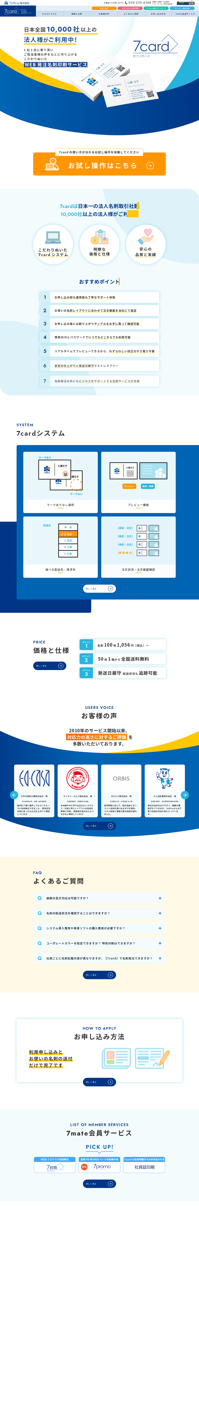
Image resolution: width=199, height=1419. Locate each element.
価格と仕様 (76, 13)
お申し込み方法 (158, 13)
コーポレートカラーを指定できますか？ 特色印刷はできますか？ (103, 943)
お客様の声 (104, 13)
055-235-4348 (140, 3)
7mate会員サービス (185, 13)
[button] (14, 795)
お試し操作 (104, 8)
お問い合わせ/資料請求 (130, 8)
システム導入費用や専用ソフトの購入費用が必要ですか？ (103, 928)
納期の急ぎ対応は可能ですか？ (103, 898)
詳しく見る (99, 588)
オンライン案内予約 (182, 8)
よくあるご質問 (131, 13)
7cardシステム (49, 13)
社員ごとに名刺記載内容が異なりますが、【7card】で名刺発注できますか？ (103, 958)
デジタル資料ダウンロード (156, 8)
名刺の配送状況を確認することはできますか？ (103, 913)
